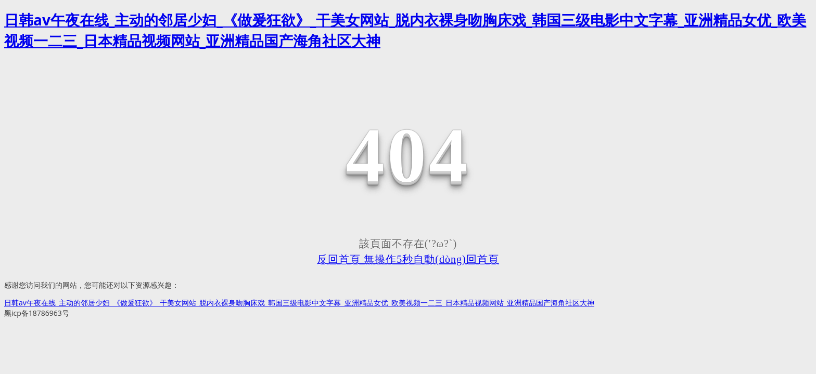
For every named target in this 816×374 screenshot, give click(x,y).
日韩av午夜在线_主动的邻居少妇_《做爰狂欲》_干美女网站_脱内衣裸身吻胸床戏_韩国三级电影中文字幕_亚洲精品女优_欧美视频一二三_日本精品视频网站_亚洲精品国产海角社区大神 (299, 303)
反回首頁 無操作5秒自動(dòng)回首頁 (408, 259)
